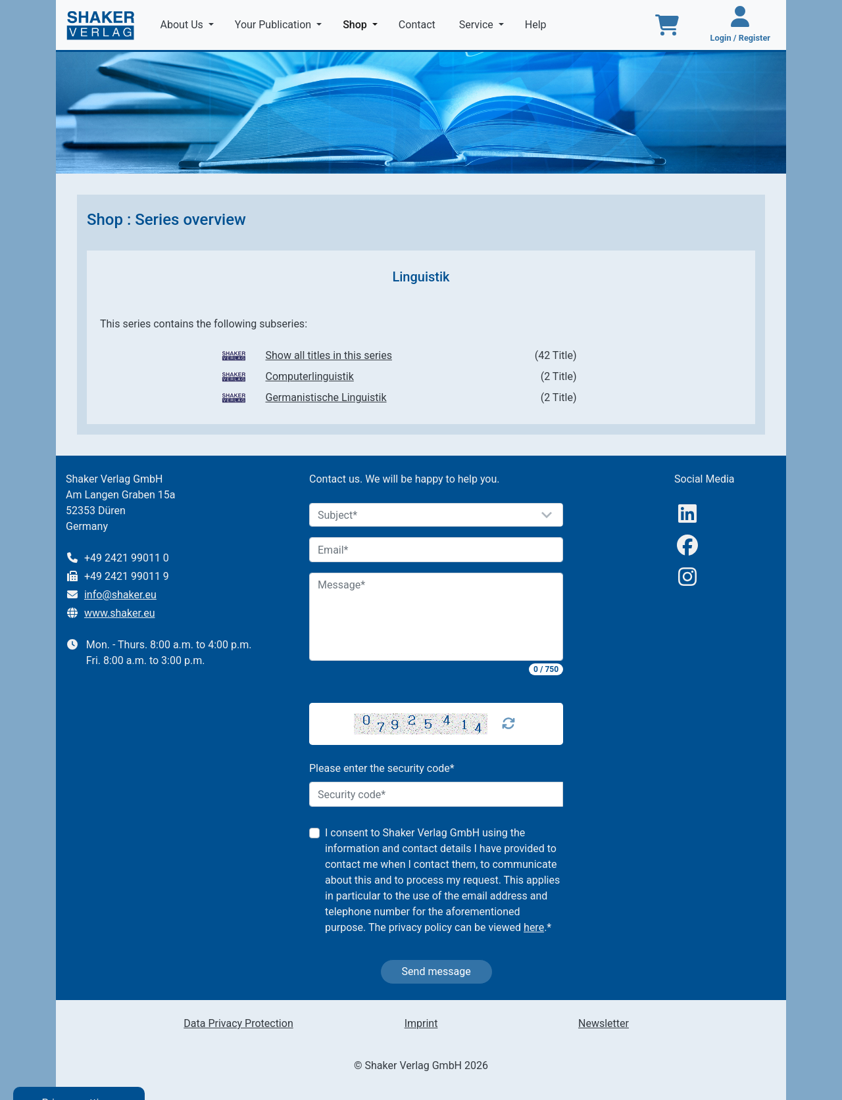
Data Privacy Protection (238, 1023)
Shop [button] (363, 23)
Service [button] (477, 24)
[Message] (436, 617)
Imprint (421, 1023)
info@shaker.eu (120, 594)
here (534, 927)
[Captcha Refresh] (508, 723)
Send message (436, 971)
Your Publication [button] (274, 24)
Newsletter (603, 1023)
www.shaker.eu (119, 613)
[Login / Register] (740, 25)
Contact (418, 24)
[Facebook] (687, 545)
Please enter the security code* (382, 768)
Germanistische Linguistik (325, 397)
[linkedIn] (687, 514)
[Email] (436, 549)
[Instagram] (687, 577)
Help (537, 24)
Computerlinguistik (309, 376)
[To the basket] (667, 25)
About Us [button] (183, 24)
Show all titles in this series (328, 355)
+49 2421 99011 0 (126, 558)
